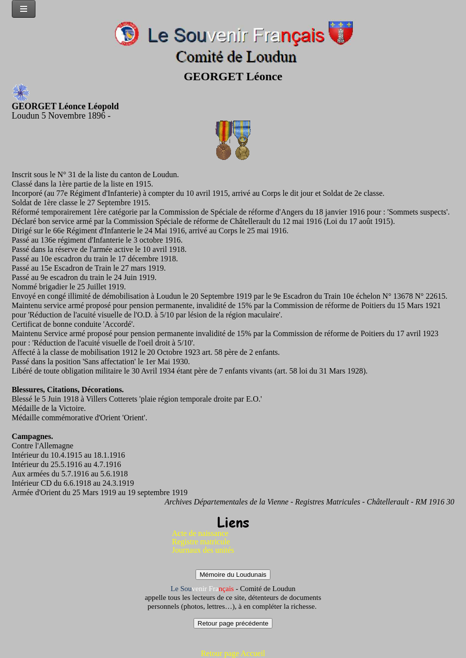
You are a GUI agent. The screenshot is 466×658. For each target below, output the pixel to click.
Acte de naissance (200, 533)
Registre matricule (201, 541)
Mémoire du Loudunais (233, 574)
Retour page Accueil (233, 653)
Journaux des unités (203, 550)
